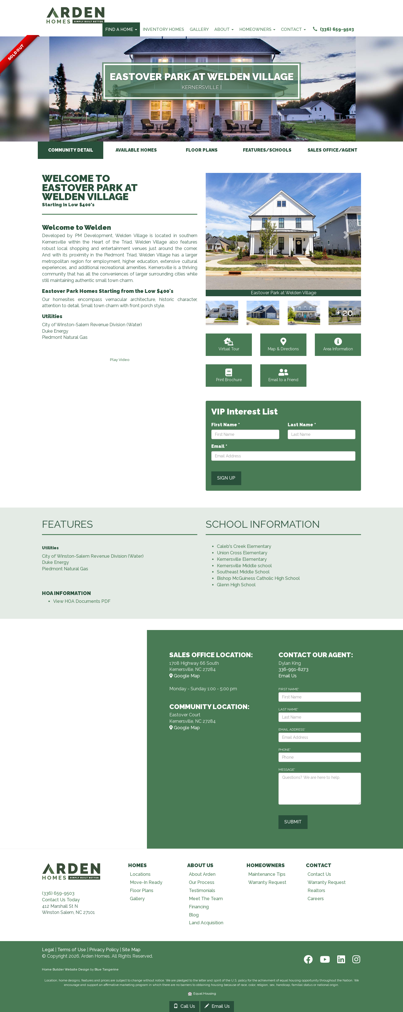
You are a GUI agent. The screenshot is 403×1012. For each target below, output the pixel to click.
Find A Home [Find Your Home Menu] (121, 29)
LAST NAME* (288, 709)
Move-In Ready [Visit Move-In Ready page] (146, 882)
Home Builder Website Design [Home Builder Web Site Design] (65, 969)
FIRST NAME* (288, 689)
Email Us (217, 1006)
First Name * (225, 425)
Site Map (131, 950)
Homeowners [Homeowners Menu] (257, 29)
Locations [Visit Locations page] (140, 874)
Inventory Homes (163, 29)
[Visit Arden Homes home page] (71, 870)
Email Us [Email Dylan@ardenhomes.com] (287, 676)
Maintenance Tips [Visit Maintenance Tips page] (266, 874)
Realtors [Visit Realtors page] (316, 890)
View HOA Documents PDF (82, 601)
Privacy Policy (104, 950)
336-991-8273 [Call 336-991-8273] (293, 669)
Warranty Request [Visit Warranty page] (267, 882)
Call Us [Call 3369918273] (184, 1006)
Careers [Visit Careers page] (316, 898)
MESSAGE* (286, 770)
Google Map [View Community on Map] (184, 727)
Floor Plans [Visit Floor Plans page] (141, 890)
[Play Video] (120, 359)
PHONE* (284, 750)
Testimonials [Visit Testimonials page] (202, 890)
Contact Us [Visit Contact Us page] (319, 874)
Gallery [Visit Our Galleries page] (137, 898)
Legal (48, 950)
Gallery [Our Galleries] (199, 29)
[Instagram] (354, 960)
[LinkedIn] (340, 960)
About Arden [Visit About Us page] (202, 874)
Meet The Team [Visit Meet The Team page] (206, 898)
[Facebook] (307, 960)
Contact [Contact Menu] (293, 29)
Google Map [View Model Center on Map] (184, 676)
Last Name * (302, 425)
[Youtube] (324, 960)
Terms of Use (71, 950)
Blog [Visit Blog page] (194, 915)
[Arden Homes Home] (75, 7)
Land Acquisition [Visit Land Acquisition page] (206, 923)
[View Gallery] (283, 231)
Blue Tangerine (107, 969)
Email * (219, 446)
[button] (221, 234)
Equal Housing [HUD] (202, 993)
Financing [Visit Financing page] (199, 906)
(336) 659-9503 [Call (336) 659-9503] (333, 29)
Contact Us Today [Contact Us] (61, 899)
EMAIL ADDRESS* (291, 729)
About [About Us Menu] (224, 29)
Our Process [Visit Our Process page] (201, 882)
